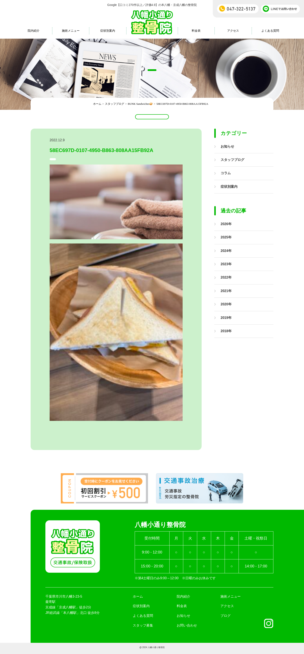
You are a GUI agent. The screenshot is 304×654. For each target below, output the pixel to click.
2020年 (226, 304)
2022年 (226, 277)
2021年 (226, 291)
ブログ (225, 618)
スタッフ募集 (143, 627)
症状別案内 (107, 30)
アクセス (233, 30)
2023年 (226, 264)
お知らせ (227, 146)
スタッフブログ (232, 160)
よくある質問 (270, 30)
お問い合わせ (187, 627)
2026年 (226, 224)
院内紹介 (33, 30)
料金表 (196, 30)
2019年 (226, 318)
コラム (226, 173)
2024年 (226, 251)
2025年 (226, 237)
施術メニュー (71, 30)
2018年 (226, 331)
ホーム (138, 598)
